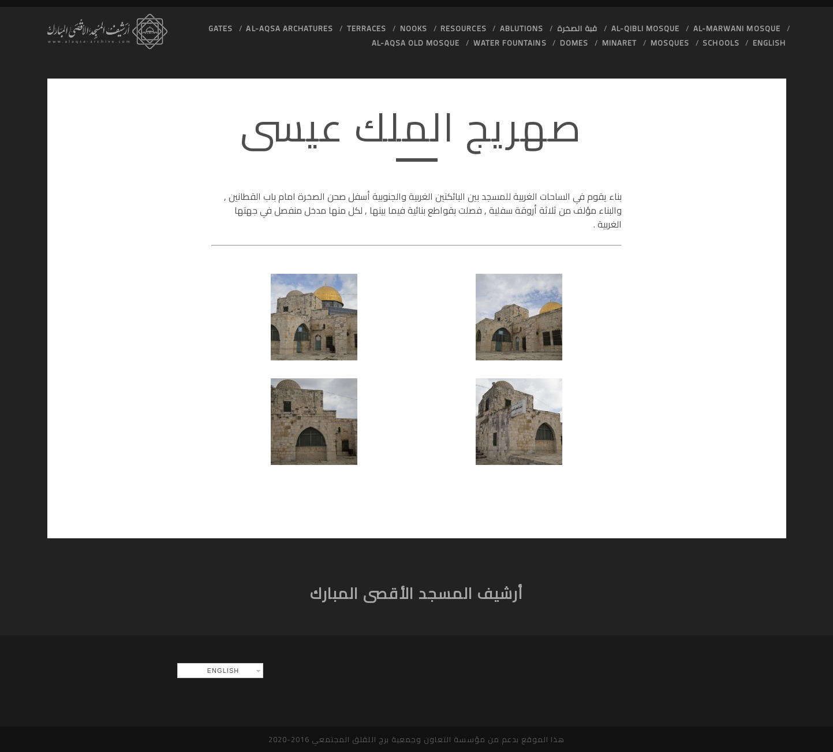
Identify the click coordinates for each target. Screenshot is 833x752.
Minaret (619, 43)
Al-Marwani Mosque (736, 28)
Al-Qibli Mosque (645, 28)
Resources (463, 28)
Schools (721, 43)
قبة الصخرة (577, 28)
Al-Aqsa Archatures (289, 28)
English (769, 43)
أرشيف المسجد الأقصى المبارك (416, 593)
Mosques (670, 43)
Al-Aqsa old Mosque (416, 43)
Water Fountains (510, 43)
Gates (220, 28)
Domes (574, 43)
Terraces (366, 28)
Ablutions (521, 28)
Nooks (413, 28)
